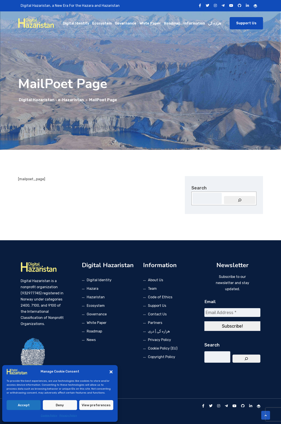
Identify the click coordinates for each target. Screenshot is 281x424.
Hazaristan (96, 297)
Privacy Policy (68, 415)
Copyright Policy (161, 357)
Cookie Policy (49, 415)
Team (152, 288)
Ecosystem (102, 23)
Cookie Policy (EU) (162, 348)
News (91, 340)
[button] (111, 371)
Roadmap (172, 23)
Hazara (92, 288)
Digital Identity (76, 23)
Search (199, 188)
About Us (155, 280)
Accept (24, 405)
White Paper (150, 23)
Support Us (246, 23)
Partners (155, 323)
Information (194, 23)
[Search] (239, 200)
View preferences (96, 405)
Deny (60, 405)
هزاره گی (214, 23)
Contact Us (157, 314)
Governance (125, 23)
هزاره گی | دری (159, 331)
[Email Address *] (232, 312)
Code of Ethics (160, 297)
